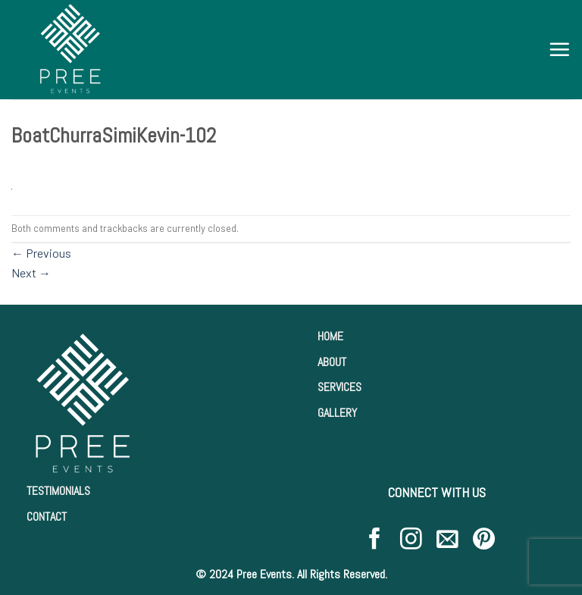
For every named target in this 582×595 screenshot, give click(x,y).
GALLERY (337, 413)
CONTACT (47, 517)
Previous (41, 253)
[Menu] (559, 49)
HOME (330, 336)
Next (31, 272)
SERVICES (339, 387)
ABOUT (332, 362)
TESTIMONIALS (58, 491)
